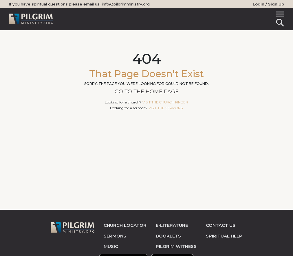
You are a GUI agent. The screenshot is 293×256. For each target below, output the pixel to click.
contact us (220, 225)
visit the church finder (165, 102)
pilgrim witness (176, 246)
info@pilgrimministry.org (126, 4)
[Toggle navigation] (279, 15)
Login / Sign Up (268, 4)
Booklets (168, 236)
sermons (115, 236)
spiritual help (224, 236)
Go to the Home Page (147, 91)
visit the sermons (166, 108)
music (111, 246)
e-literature (172, 225)
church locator (125, 225)
